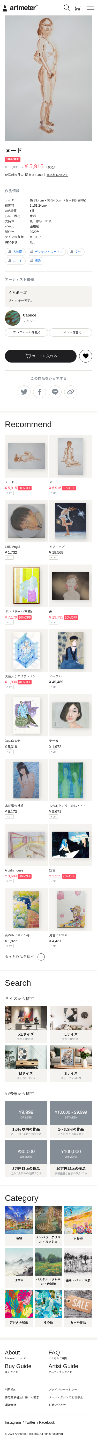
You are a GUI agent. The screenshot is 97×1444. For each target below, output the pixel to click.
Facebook (47, 1422)
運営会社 (10, 1404)
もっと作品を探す (25, 957)
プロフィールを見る (26, 332)
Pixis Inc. (33, 1433)
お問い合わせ (57, 1404)
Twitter (30, 1422)
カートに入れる (41, 356)
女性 (75, 252)
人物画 (15, 252)
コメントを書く (70, 332)
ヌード (15, 261)
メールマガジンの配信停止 (66, 1397)
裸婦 (35, 261)
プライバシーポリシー (63, 1389)
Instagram (13, 1422)
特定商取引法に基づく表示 (22, 1397)
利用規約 (10, 1389)
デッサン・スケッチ (46, 252)
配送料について (57, 175)
